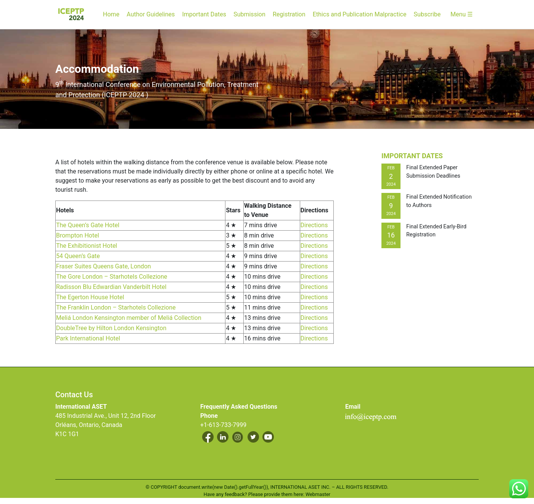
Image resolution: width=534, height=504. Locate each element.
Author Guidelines (151, 14)
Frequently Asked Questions (238, 406)
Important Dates (204, 14)
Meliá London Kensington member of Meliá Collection (128, 317)
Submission (249, 14)
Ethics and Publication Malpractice (360, 14)
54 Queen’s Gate (78, 256)
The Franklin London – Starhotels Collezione (116, 307)
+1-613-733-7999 (223, 425)
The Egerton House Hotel (90, 297)
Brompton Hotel (77, 235)
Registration (289, 14)
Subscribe (427, 14)
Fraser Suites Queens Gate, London (103, 266)
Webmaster (318, 494)
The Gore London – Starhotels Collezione (111, 276)
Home (111, 14)
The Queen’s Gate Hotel (87, 225)
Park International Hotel (88, 338)
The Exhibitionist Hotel (86, 245)
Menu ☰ (461, 14)
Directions (314, 225)
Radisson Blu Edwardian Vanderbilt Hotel (111, 287)
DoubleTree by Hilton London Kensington (111, 328)
